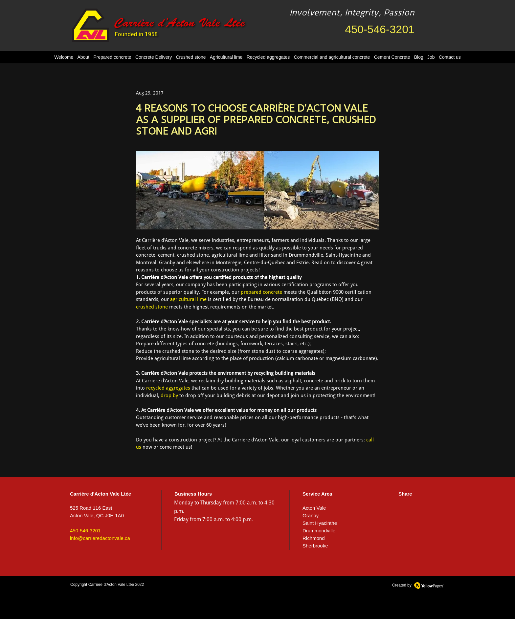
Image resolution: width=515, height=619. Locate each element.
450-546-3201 (379, 29)
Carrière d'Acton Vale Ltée (111, 584)
